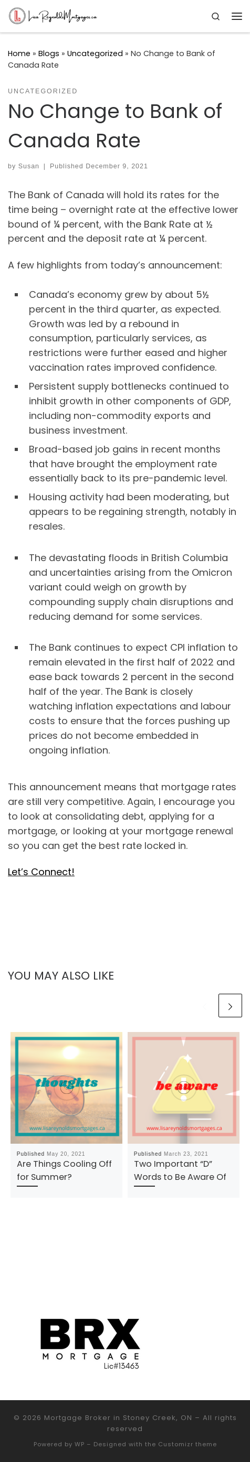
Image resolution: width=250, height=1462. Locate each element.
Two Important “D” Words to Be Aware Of (180, 1170)
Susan (28, 166)
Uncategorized (95, 53)
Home (19, 53)
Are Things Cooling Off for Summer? (64, 1170)
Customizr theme (187, 1444)
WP (80, 1444)
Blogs (48, 53)
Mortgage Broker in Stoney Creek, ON (118, 1418)
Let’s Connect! (41, 871)
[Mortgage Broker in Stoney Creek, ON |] (53, 15)
